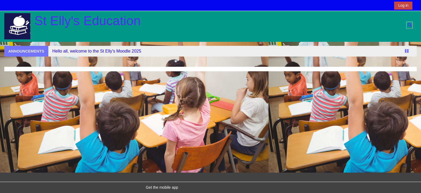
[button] (409, 25)
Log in (403, 5)
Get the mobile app (162, 187)
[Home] (17, 26)
